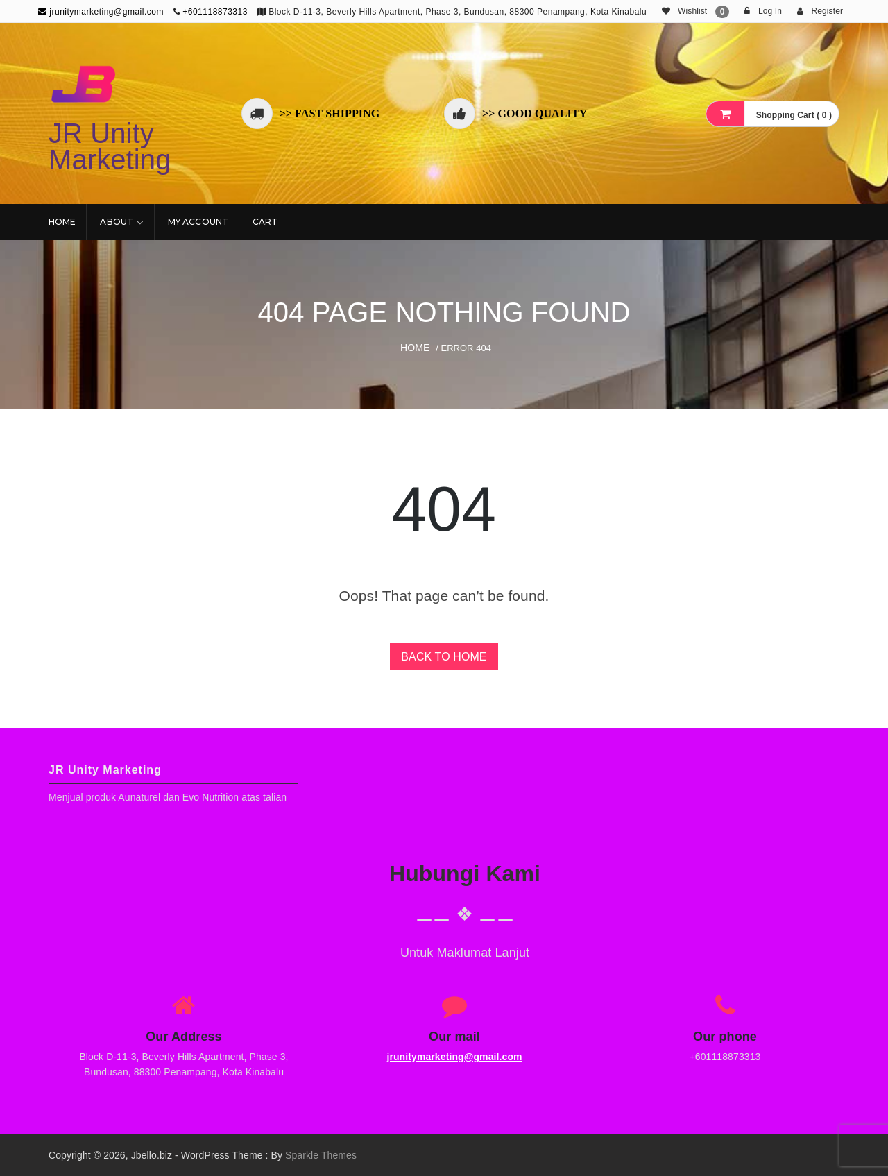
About (116, 221)
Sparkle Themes (321, 1155)
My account (198, 221)
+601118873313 (215, 12)
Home (62, 221)
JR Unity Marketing (110, 146)
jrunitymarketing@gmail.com (101, 12)
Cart (265, 221)
